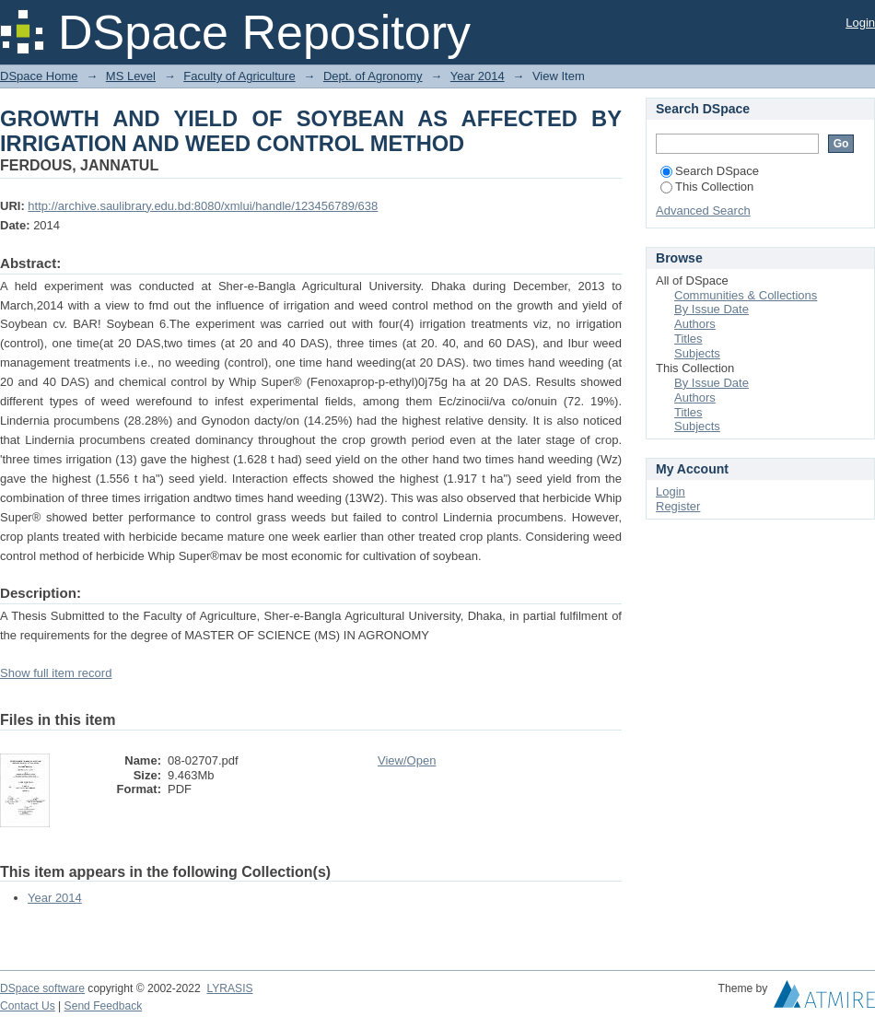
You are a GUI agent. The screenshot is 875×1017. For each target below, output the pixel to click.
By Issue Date (711, 309)
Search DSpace (709, 171)
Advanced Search (703, 210)
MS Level (131, 76)
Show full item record (55, 673)
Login (860, 22)
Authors (695, 324)
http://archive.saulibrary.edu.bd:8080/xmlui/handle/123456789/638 (203, 206)
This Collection (706, 186)
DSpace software (42, 988)
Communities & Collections (745, 295)
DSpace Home (39, 76)
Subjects (697, 353)
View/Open (407, 760)
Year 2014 (477, 76)
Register (678, 506)
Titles (688, 338)
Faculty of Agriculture (239, 76)
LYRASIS (229, 988)
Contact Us (27, 1005)
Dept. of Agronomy (373, 76)
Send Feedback (103, 1005)
